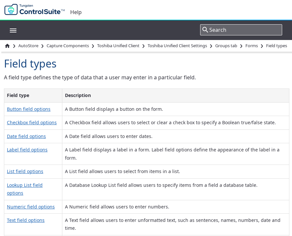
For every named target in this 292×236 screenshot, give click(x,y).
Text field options (26, 220)
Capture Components (68, 46)
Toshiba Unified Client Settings (177, 46)
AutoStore (28, 46)
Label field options (27, 150)
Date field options (26, 136)
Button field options (29, 109)
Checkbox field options (32, 122)
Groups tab (226, 46)
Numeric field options (31, 207)
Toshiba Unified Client (118, 46)
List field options (25, 171)
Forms (251, 46)
